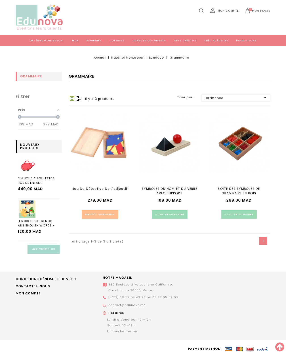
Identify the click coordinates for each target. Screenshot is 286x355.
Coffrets (117, 40)
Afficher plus (43, 249)
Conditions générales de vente (46, 279)
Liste (79, 98)
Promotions (246, 40)
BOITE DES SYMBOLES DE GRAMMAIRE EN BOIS (239, 190)
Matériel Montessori (46, 40)
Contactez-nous (33, 286)
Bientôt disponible (100, 214)
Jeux (75, 40)
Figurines (94, 40)
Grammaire (31, 76)
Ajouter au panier (169, 214)
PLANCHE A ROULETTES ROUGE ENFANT (36, 180)
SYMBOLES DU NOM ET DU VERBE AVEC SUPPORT (169, 190)
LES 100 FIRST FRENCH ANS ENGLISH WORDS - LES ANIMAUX (36, 225)
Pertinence (236, 97)
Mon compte (28, 293)
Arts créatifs (185, 40)
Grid (72, 98)
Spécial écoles (216, 40)
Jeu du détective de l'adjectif (100, 188)
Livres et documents (149, 40)
